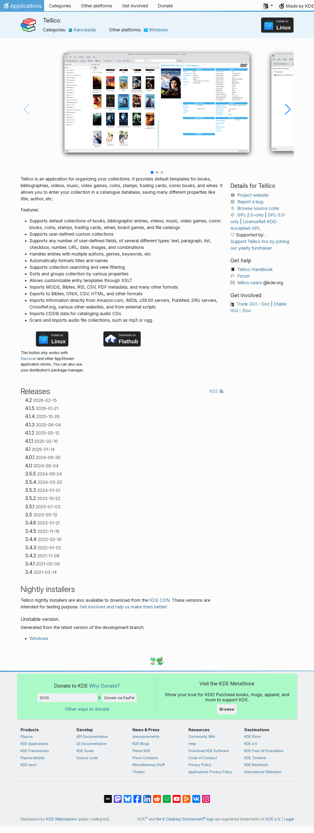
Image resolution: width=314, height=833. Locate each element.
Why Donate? (104, 686)
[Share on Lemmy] (167, 796)
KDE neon (29, 765)
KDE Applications (34, 744)
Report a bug (250, 201)
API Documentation (92, 736)
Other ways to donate (87, 709)
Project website (252, 195)
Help (192, 744)
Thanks (138, 772)
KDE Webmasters (61, 819)
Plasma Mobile (33, 758)
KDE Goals (85, 751)
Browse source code (258, 208)
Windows (156, 29)
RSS (216, 391)
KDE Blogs (140, 744)
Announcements (145, 736)
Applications (22, 7)
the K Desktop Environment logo (185, 819)
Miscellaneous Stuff (148, 765)
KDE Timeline (255, 758)
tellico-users (249, 282)
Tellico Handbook (255, 269)
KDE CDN (159, 600)
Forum (243, 276)
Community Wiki (201, 736)
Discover (28, 358)
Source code (87, 758)
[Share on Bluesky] (127, 796)
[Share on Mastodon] (118, 796)
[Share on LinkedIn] (147, 796)
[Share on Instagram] (206, 796)
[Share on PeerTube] (186, 796)
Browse (227, 709)
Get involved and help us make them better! (123, 606)
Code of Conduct (202, 758)
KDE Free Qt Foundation (264, 751)
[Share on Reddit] (157, 796)
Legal (289, 819)
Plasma (27, 736)
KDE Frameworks (35, 751)
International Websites (262, 772)
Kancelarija (82, 29)
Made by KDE (300, 6)
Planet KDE (141, 751)
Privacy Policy (199, 765)
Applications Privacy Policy (210, 772)
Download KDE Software (208, 751)
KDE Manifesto (256, 765)
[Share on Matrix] (108, 796)
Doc (265, 304)
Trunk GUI (246, 304)
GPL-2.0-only (250, 215)
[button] (268, 6)
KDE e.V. (251, 744)
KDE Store (252, 736)
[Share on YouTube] (177, 796)
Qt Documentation (92, 744)
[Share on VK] (196, 796)
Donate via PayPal (119, 698)
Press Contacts (145, 758)
